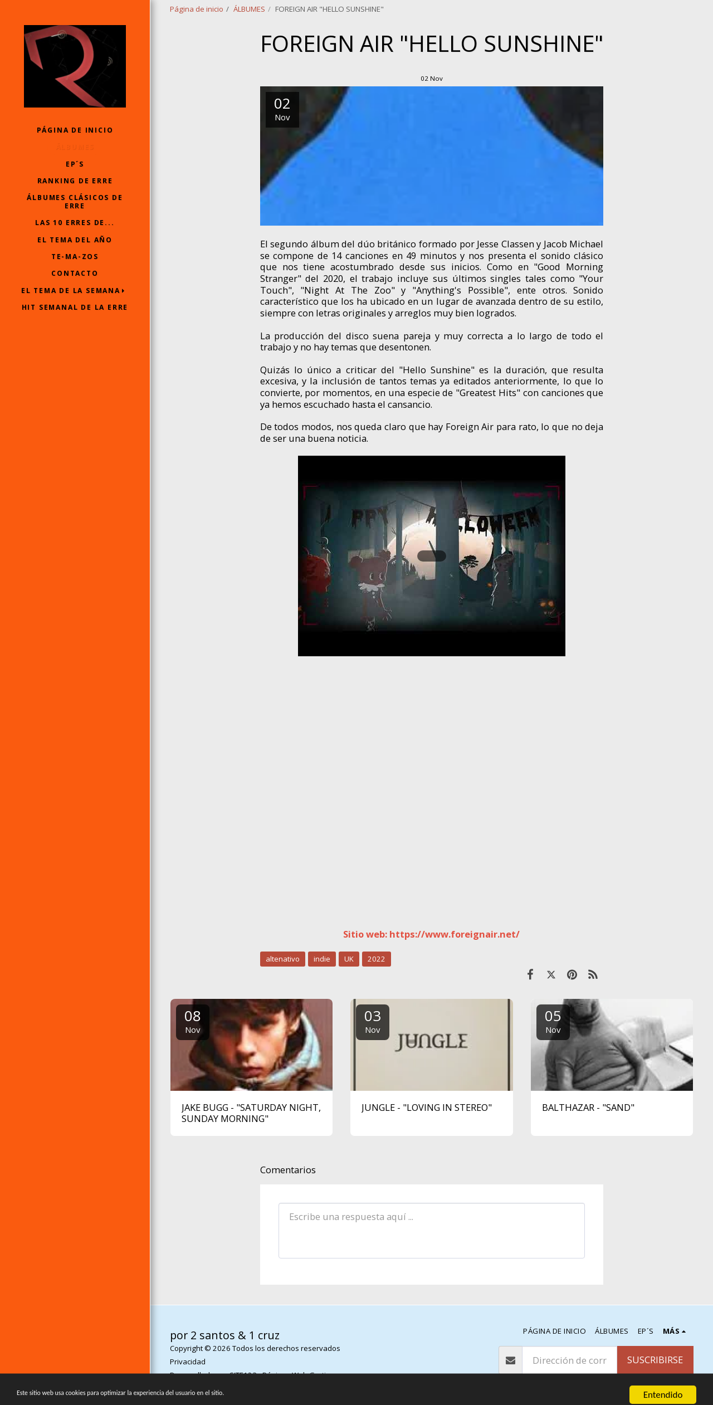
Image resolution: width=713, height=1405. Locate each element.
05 (553, 1020)
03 (372, 1020)
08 (192, 1020)
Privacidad (188, 1362)
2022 (376, 959)
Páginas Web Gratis (296, 1375)
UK (349, 959)
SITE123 (243, 1375)
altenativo (283, 959)
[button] (75, 291)
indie (322, 959)
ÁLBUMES (249, 9)
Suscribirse (655, 1359)
